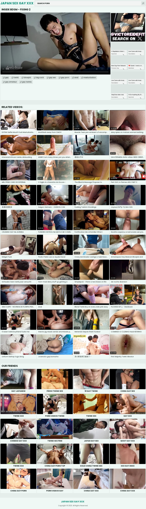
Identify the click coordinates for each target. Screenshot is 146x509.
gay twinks (27, 82)
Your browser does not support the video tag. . (55, 43)
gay (7, 77)
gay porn (65, 77)
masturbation (89, 77)
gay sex (52, 77)
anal (76, 77)
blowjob (27, 77)
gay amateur (11, 82)
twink (16, 77)
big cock (40, 77)
